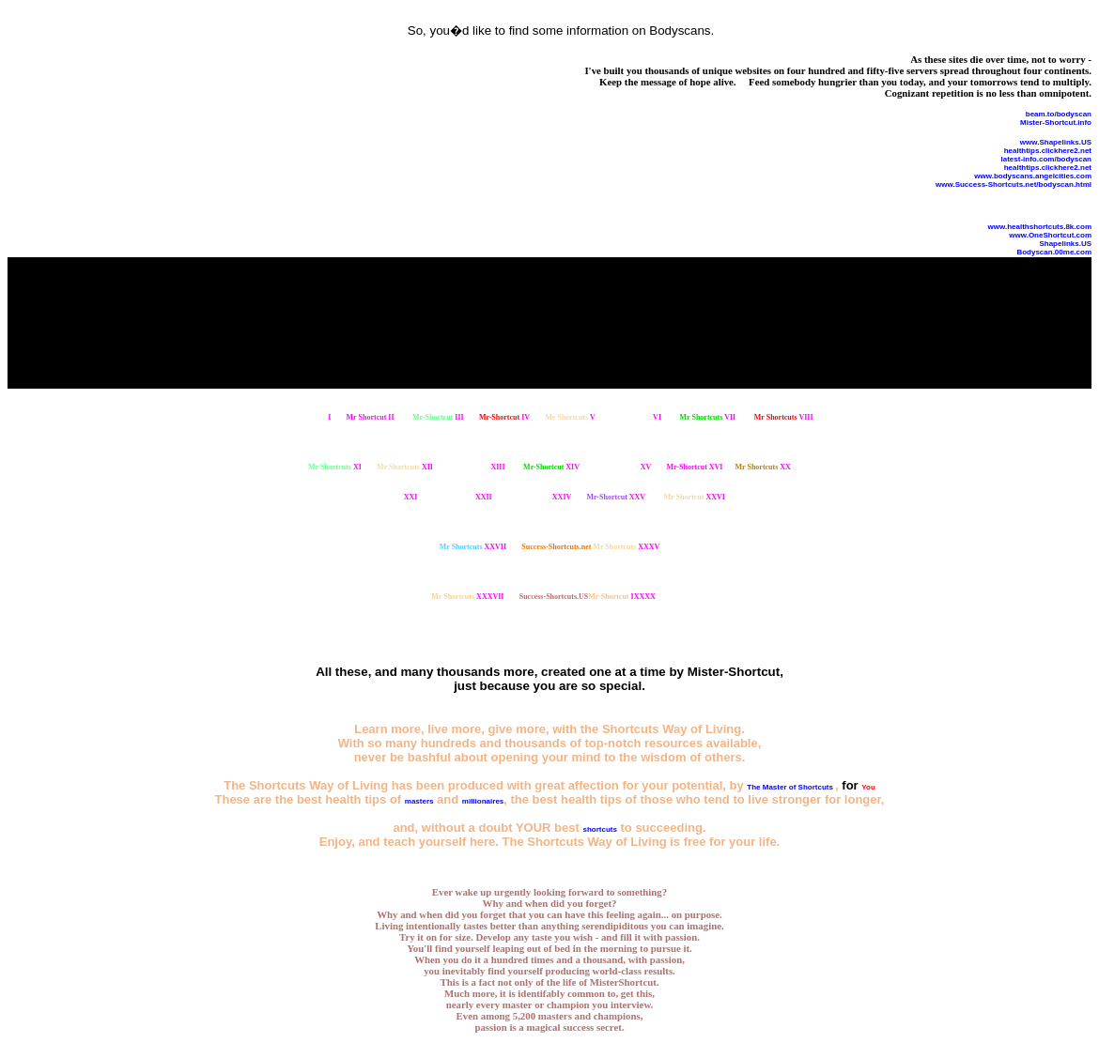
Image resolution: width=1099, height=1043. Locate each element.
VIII (783, 417)
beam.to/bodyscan (1058, 114)
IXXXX (621, 596)
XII (405, 467)
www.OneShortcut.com (1050, 235)
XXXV (626, 547)
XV (625, 467)
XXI (388, 497)
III (438, 417)
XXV (616, 497)
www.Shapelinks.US (1055, 142)
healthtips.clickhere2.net (1047, 150)
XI (335, 467)
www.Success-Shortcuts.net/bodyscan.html (1013, 184)
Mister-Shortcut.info (1055, 122)
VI (636, 417)
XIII (476, 467)
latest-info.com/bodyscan (1046, 159)
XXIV (539, 497)
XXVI (694, 497)
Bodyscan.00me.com (1053, 252)
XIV (551, 467)
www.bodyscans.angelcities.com (1032, 176)
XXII (462, 497)
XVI (695, 467)
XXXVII (467, 596)
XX (762, 467)
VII (708, 417)
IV (504, 417)
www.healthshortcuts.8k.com (1039, 226)
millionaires (482, 801)
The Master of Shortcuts (791, 787)
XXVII (473, 547)
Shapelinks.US (1065, 243)
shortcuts (599, 829)
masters (419, 801)
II (371, 417)
